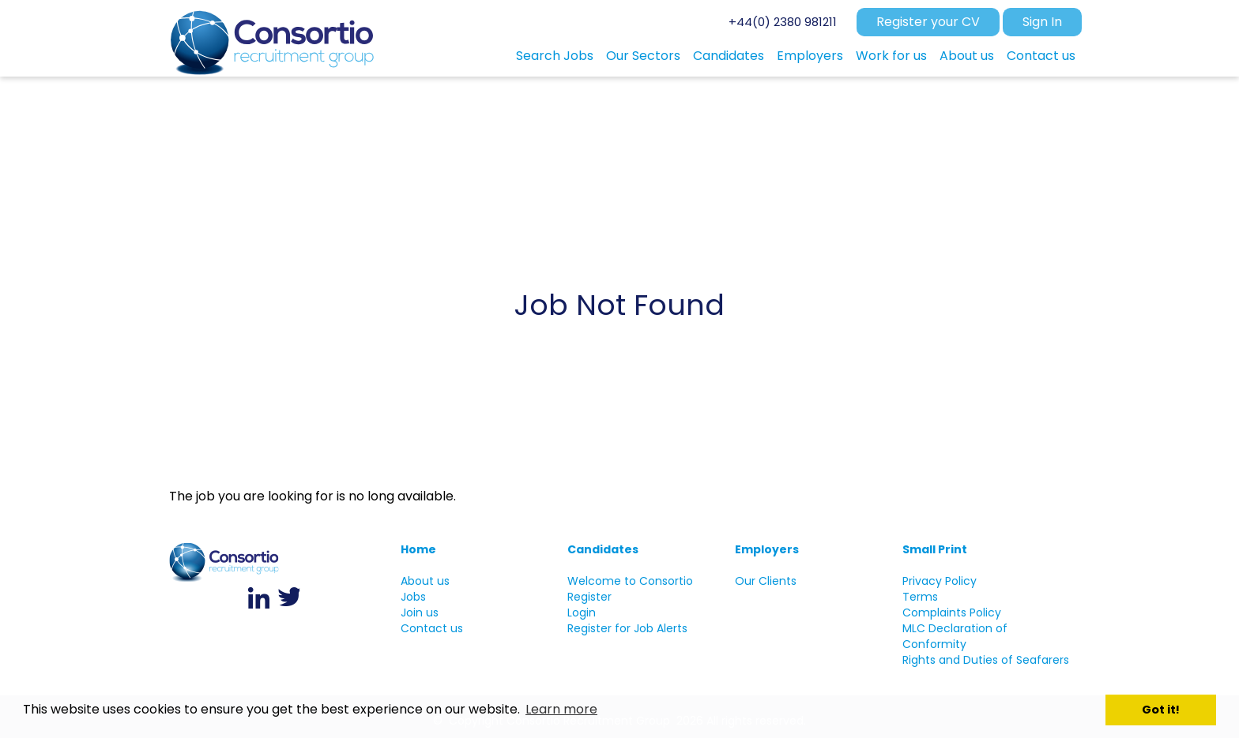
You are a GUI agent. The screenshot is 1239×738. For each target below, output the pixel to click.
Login (581, 612)
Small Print (934, 549)
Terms (920, 597)
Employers (767, 549)
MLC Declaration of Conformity (954, 636)
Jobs (413, 597)
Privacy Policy (939, 581)
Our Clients (765, 581)
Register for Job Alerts (627, 628)
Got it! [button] (1161, 709)
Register (589, 597)
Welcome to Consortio (630, 581)
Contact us (432, 628)
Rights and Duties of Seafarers (985, 660)
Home (418, 549)
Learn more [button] (561, 709)
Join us (420, 612)
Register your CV (928, 22)
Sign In (1042, 22)
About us (425, 581)
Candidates (602, 549)
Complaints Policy (951, 612)
